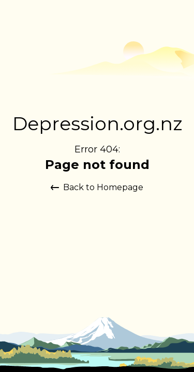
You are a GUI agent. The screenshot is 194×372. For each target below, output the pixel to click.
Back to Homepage (97, 187)
